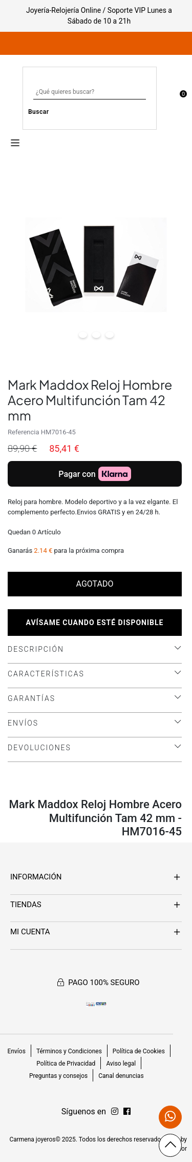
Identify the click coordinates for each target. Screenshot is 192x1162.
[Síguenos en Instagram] (127, 1112)
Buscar (38, 111)
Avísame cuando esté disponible (95, 622)
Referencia (23, 432)
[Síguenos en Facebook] (114, 1112)
